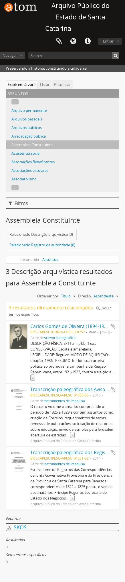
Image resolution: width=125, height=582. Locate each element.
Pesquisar (62, 84)
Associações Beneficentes (33, 161)
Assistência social (25, 153)
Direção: (85, 296)
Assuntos (50, 259)
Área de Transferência (59, 41)
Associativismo (24, 179)
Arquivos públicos (26, 127)
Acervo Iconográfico (60, 337)
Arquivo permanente (29, 110)
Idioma (73, 41)
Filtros (18, 203)
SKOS (17, 527)
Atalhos (87, 41)
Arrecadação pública (28, 136)
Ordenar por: (48, 296)
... (15, 101)
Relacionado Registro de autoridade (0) (42, 244)
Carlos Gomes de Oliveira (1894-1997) (70, 326)
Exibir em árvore (21, 84)
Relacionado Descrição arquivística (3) (41, 234)
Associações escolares (29, 170)
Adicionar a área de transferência (113, 326)
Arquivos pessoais (26, 119)
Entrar (108, 41)
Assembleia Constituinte (32, 144)
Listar (44, 84)
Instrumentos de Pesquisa (64, 400)
